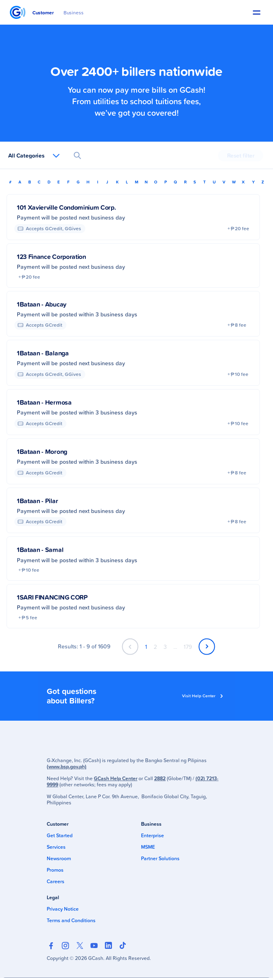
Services (56, 846)
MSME (148, 846)
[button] (256, 12)
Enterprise (152, 835)
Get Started (60, 835)
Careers (55, 881)
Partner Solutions (160, 858)
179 (188, 646)
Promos (55, 869)
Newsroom (59, 858)
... (175, 646)
